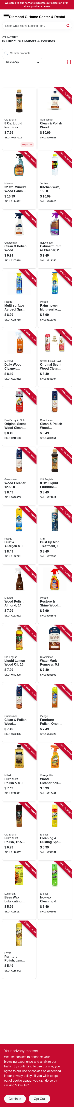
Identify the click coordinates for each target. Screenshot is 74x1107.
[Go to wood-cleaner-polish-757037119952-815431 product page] (55, 772)
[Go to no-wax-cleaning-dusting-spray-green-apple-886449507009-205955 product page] (55, 891)
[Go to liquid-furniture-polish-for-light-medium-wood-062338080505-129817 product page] (55, 476)
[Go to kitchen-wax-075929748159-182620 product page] (55, 180)
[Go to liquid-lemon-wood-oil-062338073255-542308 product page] (19, 654)
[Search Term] (37, 26)
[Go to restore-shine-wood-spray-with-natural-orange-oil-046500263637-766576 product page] (55, 595)
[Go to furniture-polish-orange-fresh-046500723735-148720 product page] (55, 713)
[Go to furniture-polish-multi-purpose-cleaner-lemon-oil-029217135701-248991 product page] (19, 772)
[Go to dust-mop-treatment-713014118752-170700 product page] (55, 536)
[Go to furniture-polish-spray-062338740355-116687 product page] (19, 831)
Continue (14, 1099)
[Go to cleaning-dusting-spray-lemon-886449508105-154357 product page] (55, 831)
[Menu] (6, 15)
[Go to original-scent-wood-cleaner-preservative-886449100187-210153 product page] (19, 417)
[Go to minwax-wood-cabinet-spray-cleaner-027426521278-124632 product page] (19, 180)
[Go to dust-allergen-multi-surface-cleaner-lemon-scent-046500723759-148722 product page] (19, 536)
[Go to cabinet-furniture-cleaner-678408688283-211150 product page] (55, 240)
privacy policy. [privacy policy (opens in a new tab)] (22, 1075)
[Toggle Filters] (69, 62)
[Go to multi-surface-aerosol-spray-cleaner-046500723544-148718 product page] (19, 299)
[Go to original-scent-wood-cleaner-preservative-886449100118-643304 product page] (55, 358)
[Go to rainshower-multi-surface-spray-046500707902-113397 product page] (55, 299)
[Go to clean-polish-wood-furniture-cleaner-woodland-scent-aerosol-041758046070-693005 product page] (19, 713)
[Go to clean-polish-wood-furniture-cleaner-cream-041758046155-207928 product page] (55, 119)
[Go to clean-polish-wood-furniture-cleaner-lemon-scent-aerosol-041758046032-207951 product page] (55, 417)
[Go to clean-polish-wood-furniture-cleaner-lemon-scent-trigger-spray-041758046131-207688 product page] (19, 240)
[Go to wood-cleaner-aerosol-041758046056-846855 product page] (19, 476)
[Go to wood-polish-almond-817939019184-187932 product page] (19, 595)
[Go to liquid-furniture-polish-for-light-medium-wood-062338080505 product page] (19, 119)
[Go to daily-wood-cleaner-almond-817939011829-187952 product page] (19, 358)
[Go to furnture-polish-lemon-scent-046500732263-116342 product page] (19, 950)
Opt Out (39, 1099)
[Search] (68, 25)
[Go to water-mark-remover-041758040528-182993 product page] (55, 654)
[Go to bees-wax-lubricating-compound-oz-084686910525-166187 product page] (19, 891)
